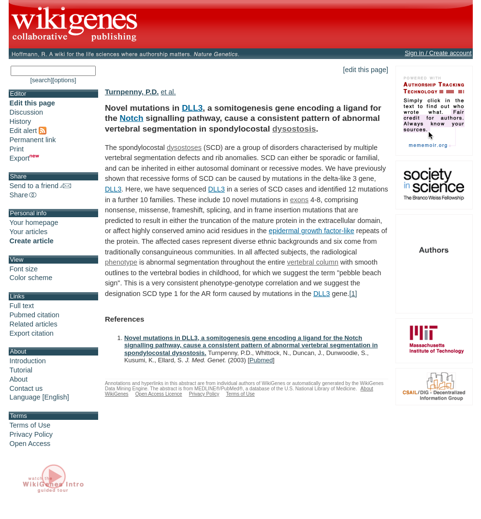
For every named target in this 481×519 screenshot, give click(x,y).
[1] (353, 293)
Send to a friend (41, 186)
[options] (64, 80)
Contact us (26, 388)
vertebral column (312, 262)
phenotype (121, 262)
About (19, 379)
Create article (32, 241)
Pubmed (261, 360)
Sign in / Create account (438, 53)
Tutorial (21, 370)
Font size (24, 269)
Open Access (30, 443)
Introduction (28, 361)
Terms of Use (30, 425)
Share (24, 195)
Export (25, 158)
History (20, 121)
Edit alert (28, 130)
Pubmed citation (34, 315)
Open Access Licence (158, 394)
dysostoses (184, 147)
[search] (41, 80)
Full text (22, 306)
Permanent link (33, 140)
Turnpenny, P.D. (132, 92)
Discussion (27, 112)
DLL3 (192, 108)
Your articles (29, 232)
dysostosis (294, 128)
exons (299, 200)
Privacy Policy (31, 434)
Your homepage (34, 222)
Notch (132, 118)
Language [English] (39, 397)
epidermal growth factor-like (311, 231)
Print (17, 149)
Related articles (34, 324)
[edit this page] (366, 70)
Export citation (32, 333)
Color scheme (31, 278)
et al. (168, 92)
